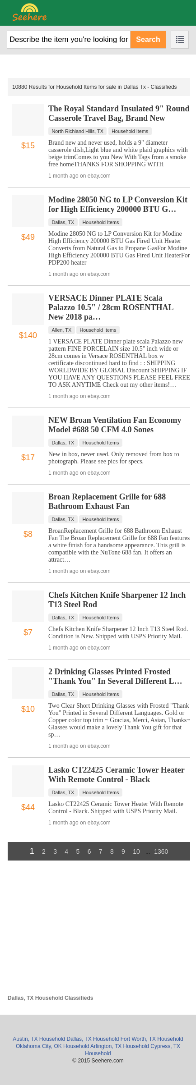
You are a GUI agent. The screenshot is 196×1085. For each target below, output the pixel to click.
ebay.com (99, 176)
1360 (161, 851)
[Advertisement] (99, 932)
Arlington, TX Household (119, 1046)
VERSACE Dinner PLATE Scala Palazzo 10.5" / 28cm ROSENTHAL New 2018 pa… (110, 307)
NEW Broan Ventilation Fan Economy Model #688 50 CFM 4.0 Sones (114, 425)
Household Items (130, 131)
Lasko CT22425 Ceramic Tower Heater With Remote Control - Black (116, 774)
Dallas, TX (63, 222)
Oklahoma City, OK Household (52, 1046)
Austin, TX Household (39, 1039)
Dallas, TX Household (93, 1039)
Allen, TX (62, 330)
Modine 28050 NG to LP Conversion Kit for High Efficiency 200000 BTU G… (117, 204)
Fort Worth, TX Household (152, 1039)
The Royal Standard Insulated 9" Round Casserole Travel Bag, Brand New (119, 113)
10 (136, 851)
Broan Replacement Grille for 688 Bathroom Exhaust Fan (107, 501)
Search (148, 39)
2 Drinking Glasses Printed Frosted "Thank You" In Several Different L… (115, 676)
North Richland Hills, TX (77, 131)
